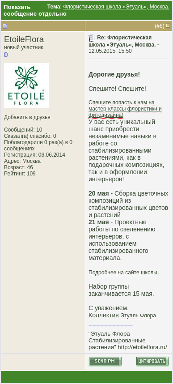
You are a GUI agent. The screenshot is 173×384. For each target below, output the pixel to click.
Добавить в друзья (27, 117)
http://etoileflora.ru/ (142, 347)
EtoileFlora (24, 39)
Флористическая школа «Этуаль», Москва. (116, 7)
